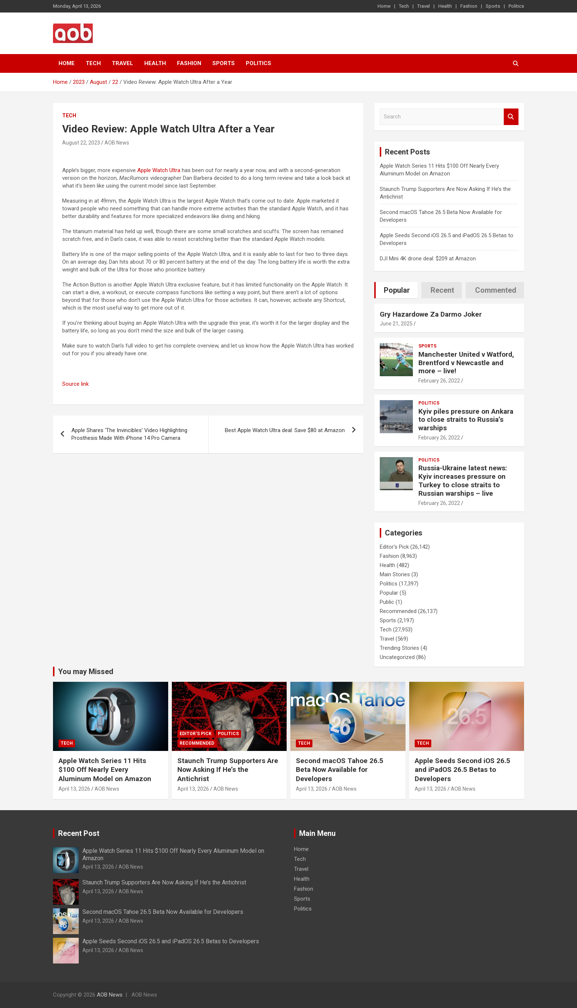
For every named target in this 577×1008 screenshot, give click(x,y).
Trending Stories (399, 648)
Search (511, 116)
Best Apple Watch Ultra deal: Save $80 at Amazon (285, 430)
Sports (493, 6)
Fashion (468, 6)
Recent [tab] (442, 290)
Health (445, 6)
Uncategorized (397, 657)
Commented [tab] (495, 290)
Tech (404, 6)
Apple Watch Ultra (158, 170)
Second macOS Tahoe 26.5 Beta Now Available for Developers (339, 769)
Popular (389, 593)
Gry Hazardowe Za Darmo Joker (431, 314)
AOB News (117, 143)
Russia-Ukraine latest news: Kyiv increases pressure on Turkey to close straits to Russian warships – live (462, 480)
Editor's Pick (394, 547)
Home (384, 6)
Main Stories (395, 574)
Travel (423, 6)
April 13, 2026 (74, 789)
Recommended (398, 611)
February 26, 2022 (439, 381)
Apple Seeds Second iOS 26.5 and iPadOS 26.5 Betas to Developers (462, 769)
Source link (75, 384)
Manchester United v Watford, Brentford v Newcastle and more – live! (466, 362)
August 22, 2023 (81, 143)
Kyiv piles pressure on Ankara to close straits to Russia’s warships (465, 419)
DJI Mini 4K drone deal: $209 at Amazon (428, 258)
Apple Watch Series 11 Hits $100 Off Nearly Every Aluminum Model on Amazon (105, 769)
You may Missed (85, 671)
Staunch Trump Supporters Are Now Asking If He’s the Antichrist (227, 769)
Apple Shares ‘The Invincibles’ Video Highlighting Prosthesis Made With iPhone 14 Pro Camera (129, 434)
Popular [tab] (397, 290)
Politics (516, 6)
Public (387, 602)
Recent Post (78, 833)
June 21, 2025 (396, 324)
